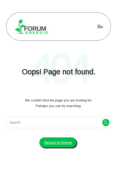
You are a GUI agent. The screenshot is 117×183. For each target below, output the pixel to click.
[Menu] (100, 26)
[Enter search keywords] (58, 122)
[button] (105, 122)
